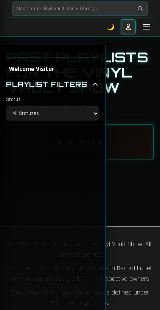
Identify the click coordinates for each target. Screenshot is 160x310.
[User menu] (128, 26)
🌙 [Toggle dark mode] (111, 27)
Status (13, 99)
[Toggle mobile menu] (146, 26)
